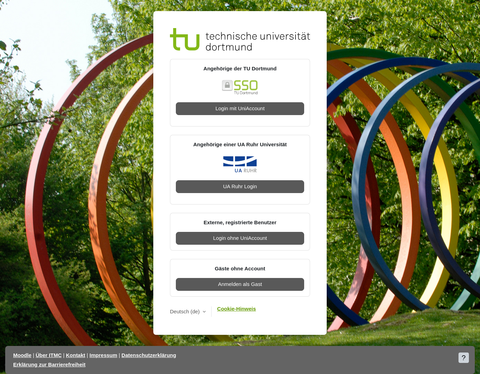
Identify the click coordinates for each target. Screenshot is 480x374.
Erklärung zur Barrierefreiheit (49, 364)
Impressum (103, 355)
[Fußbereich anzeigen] (463, 358)
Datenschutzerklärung (148, 355)
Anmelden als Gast (240, 284)
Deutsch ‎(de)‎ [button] (185, 311)
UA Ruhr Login (240, 186)
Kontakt (75, 355)
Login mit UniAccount (240, 108)
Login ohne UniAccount (240, 238)
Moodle (22, 355)
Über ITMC (49, 355)
